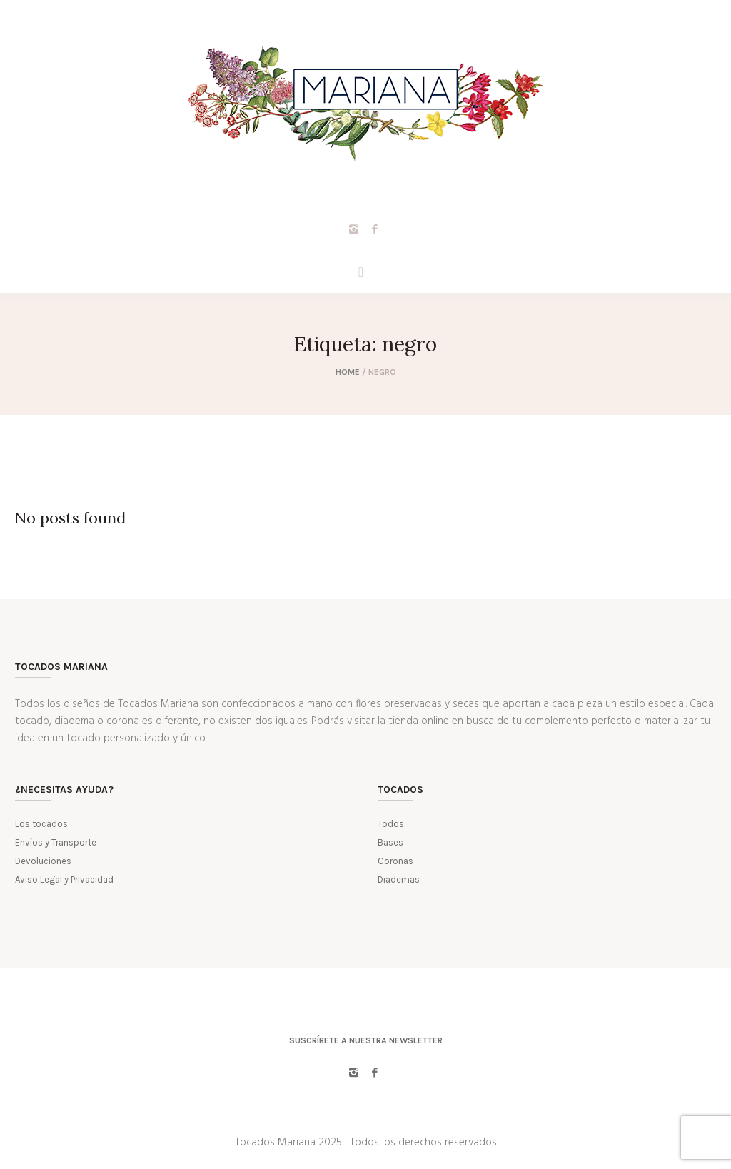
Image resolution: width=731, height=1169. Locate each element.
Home (348, 372)
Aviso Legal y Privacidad (64, 879)
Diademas (399, 879)
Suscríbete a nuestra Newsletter (366, 1040)
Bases (390, 842)
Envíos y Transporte (55, 842)
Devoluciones (43, 861)
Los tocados (41, 823)
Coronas (395, 861)
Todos (391, 823)
